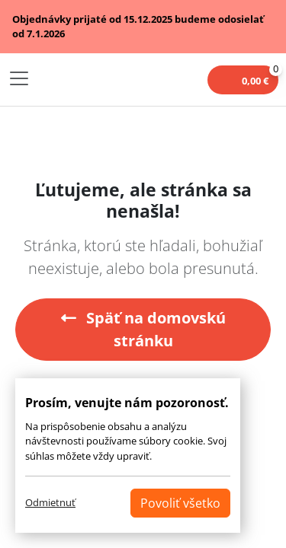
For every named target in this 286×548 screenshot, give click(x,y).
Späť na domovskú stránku (143, 329)
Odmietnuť (50, 502)
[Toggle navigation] (19, 78)
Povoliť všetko (180, 503)
